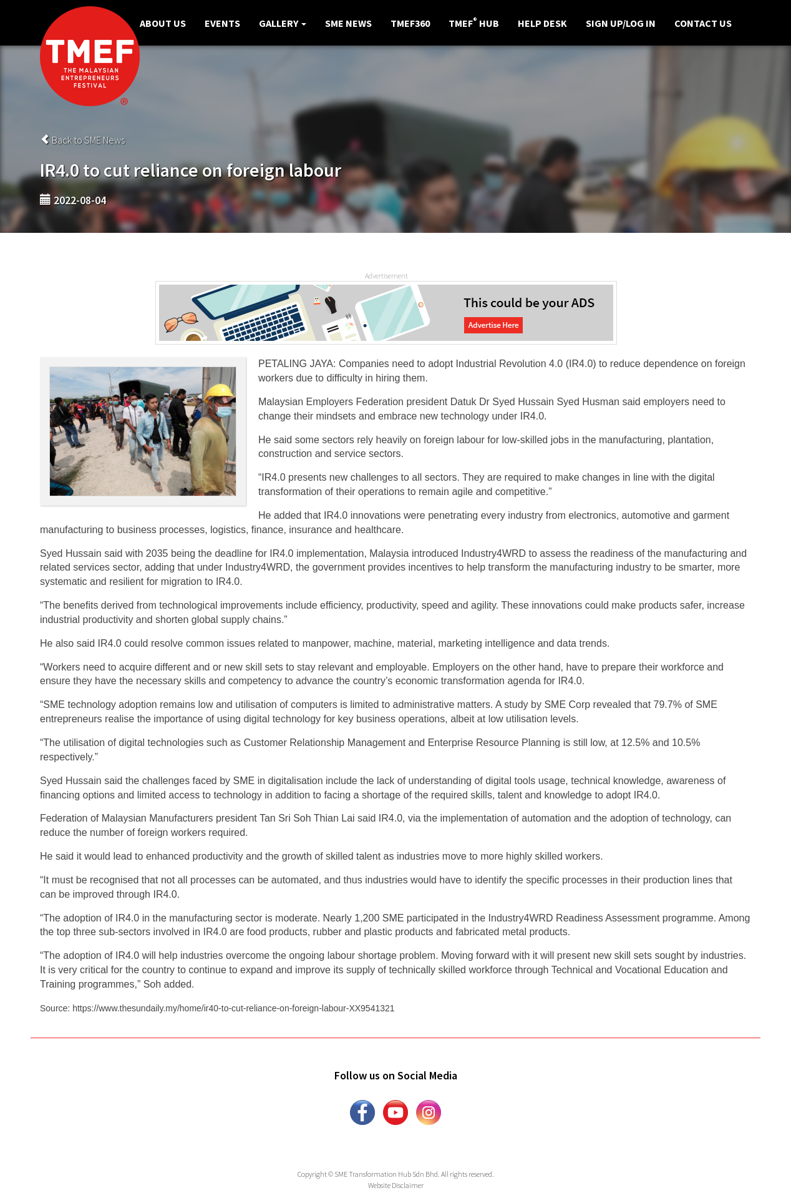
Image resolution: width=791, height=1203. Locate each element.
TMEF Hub (474, 22)
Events (222, 23)
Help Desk (542, 23)
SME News (348, 23)
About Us (163, 23)
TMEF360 (410, 23)
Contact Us (703, 23)
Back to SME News (82, 140)
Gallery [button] (282, 23)
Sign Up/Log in (621, 23)
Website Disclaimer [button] (396, 1185)
